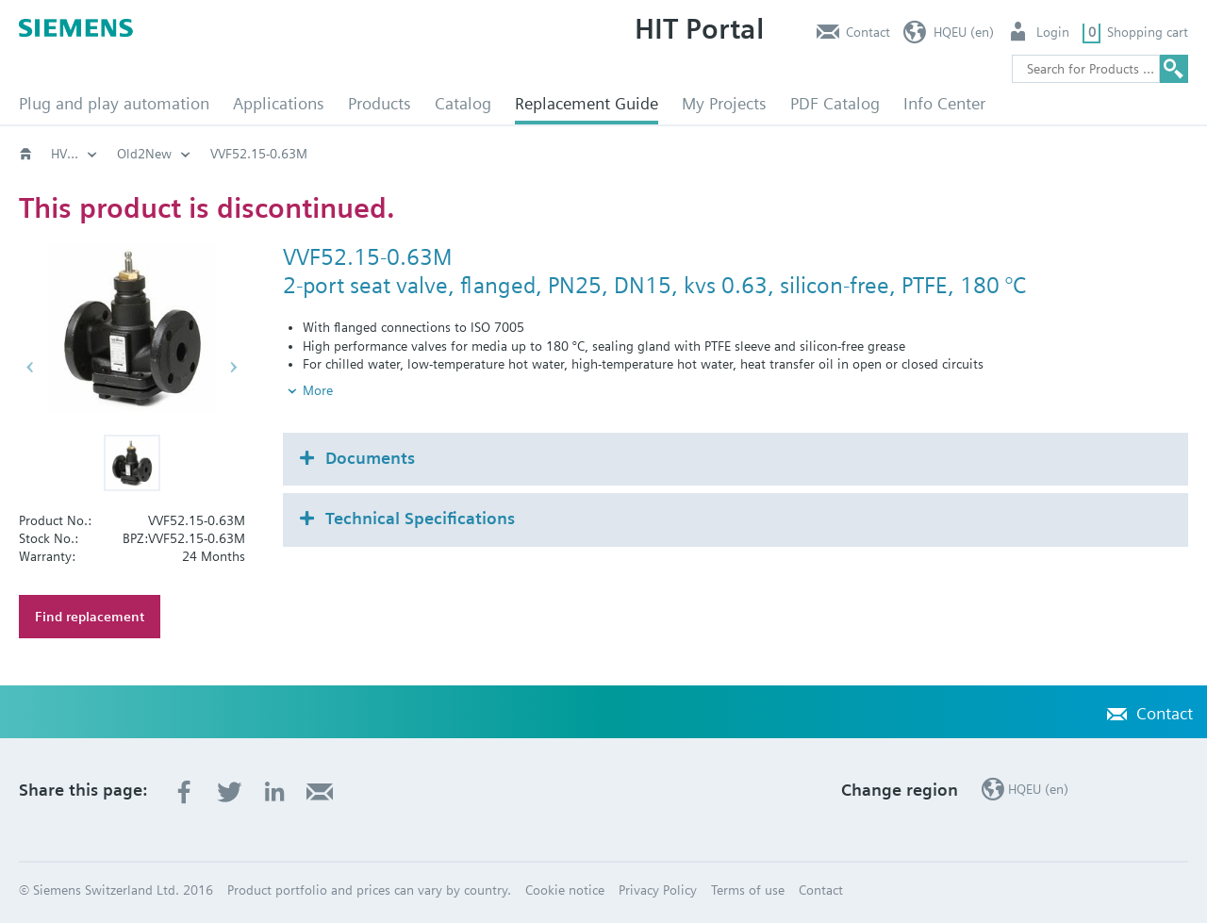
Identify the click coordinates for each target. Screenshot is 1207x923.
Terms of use (748, 890)
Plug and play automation (114, 103)
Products (379, 103)
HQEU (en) (964, 32)
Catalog (463, 103)
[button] (132, 463)
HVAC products (94, 153)
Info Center (944, 103)
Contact (868, 32)
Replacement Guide (586, 103)
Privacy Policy (658, 890)
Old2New (203, 153)
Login (1052, 32)
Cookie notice (564, 890)
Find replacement (89, 616)
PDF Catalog (835, 103)
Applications (278, 103)
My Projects (724, 103)
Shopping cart (1147, 32)
